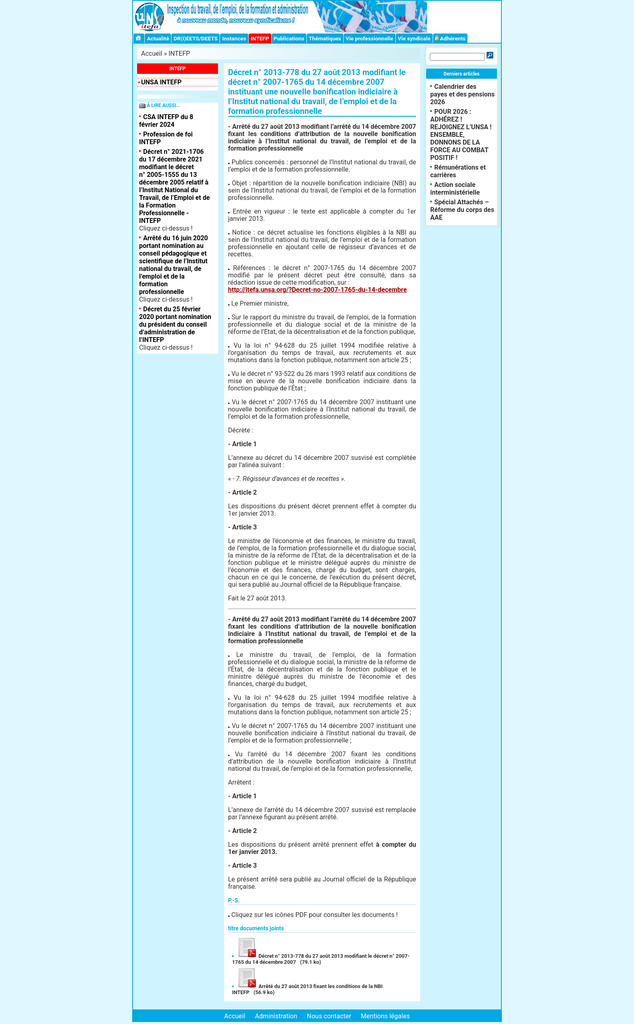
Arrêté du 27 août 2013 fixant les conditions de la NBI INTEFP (307, 989)
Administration (276, 1016)
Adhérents (450, 38)
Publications (289, 38)
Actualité (158, 38)
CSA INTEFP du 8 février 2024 (166, 120)
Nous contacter (329, 1016)
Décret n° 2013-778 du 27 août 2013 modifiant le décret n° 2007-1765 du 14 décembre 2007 (321, 959)
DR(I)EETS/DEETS (195, 38)
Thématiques (325, 38)
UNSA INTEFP (161, 82)
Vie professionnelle (369, 38)
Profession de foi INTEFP (165, 138)
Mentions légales (385, 1016)
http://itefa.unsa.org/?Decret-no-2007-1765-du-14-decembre (317, 290)
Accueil (151, 53)
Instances (234, 38)
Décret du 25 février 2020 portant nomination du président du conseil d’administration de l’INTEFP (175, 324)
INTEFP (260, 38)
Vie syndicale (414, 38)
